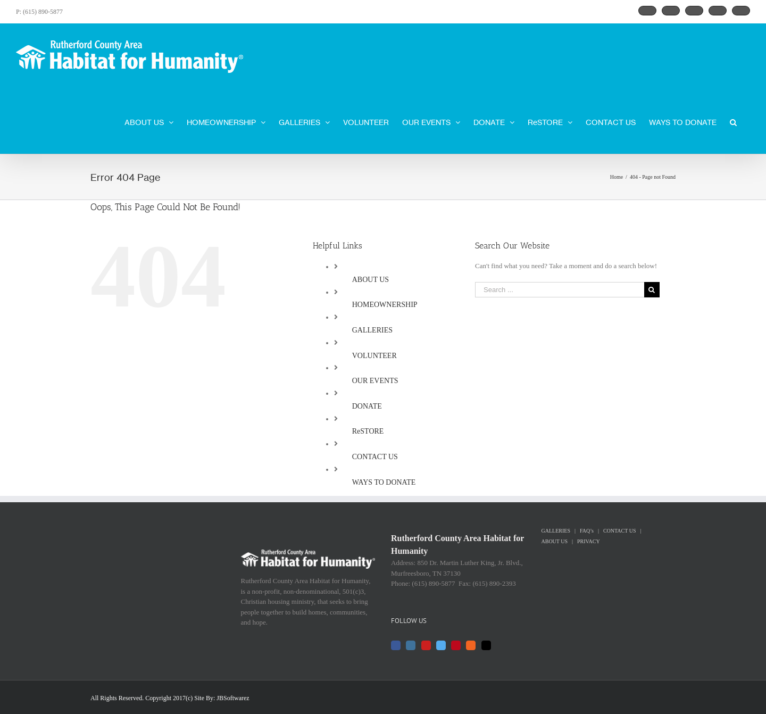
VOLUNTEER (374, 356)
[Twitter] (441, 645)
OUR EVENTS (375, 381)
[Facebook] (396, 645)
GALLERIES (372, 330)
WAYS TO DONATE (384, 482)
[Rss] (471, 645)
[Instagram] (410, 645)
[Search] (733, 121)
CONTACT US (375, 457)
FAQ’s (587, 531)
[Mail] (486, 645)
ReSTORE (368, 431)
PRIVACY (588, 541)
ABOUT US (370, 280)
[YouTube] (426, 645)
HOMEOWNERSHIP (385, 305)
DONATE (367, 406)
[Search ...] (559, 289)
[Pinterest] (456, 645)
